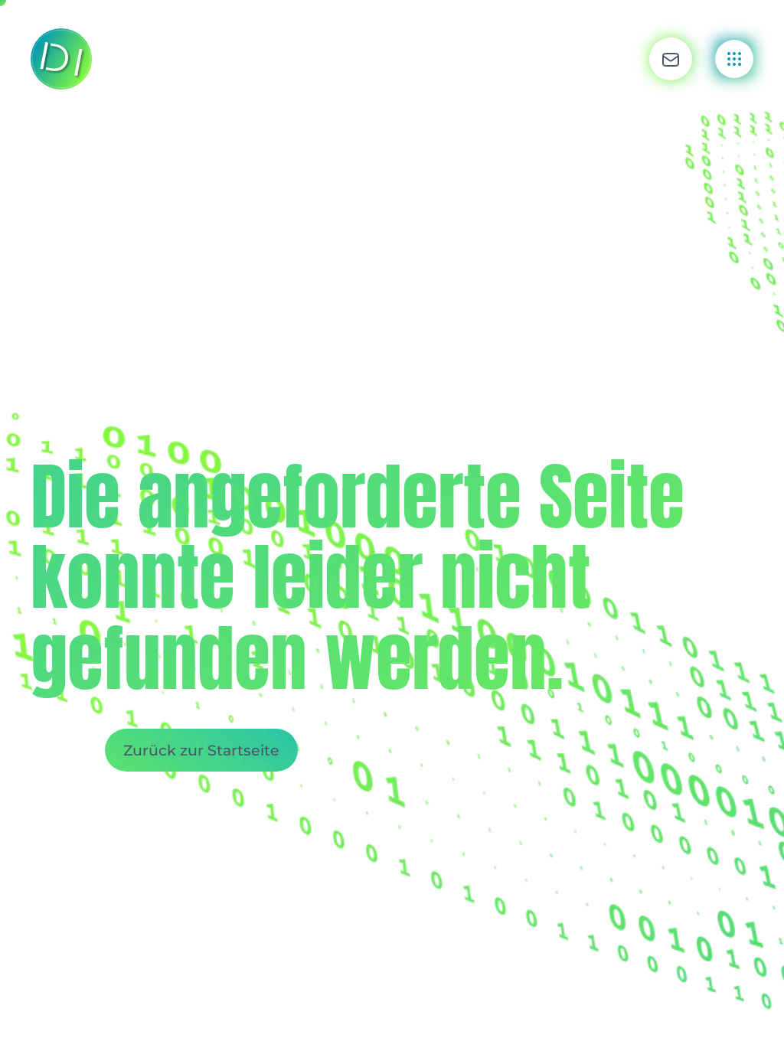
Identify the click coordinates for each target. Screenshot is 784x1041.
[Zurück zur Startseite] (61, 58)
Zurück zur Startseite (201, 750)
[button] (670, 59)
